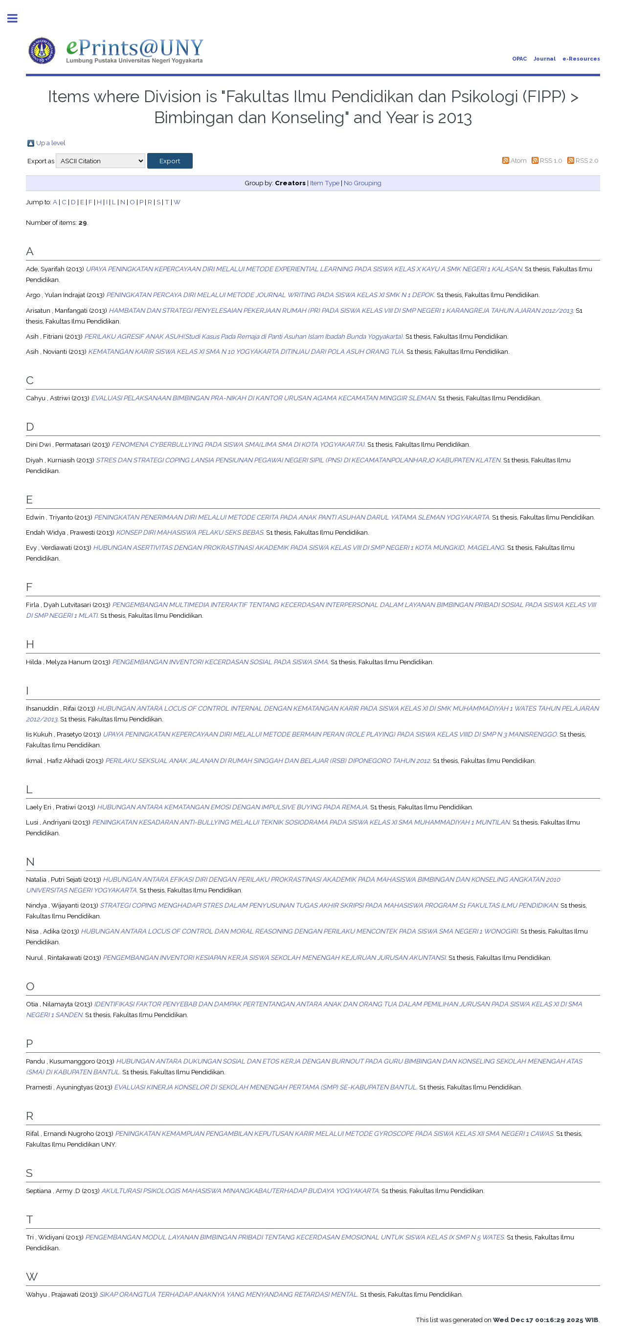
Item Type (324, 183)
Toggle (17, 18)
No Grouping (362, 183)
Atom (519, 160)
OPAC (519, 59)
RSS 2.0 (587, 160)
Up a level (51, 143)
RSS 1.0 (551, 160)
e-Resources (581, 59)
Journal (545, 59)
